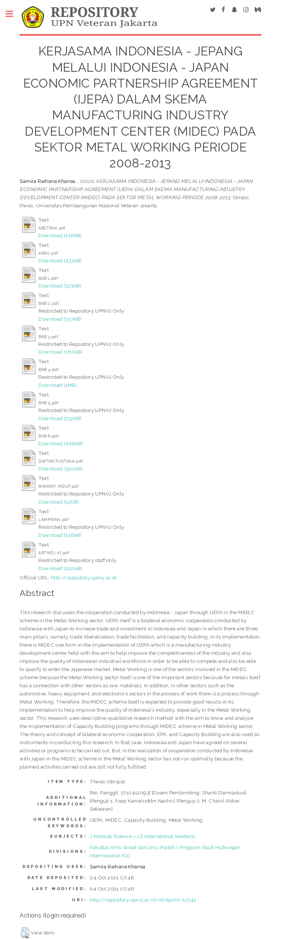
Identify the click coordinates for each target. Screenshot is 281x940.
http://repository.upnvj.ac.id (84, 577)
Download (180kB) (60, 352)
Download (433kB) (60, 260)
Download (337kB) (59, 319)
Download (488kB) (60, 443)
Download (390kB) (60, 468)
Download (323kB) (59, 286)
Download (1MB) (57, 385)
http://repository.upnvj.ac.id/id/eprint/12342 (143, 900)
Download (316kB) (60, 535)
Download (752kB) (59, 418)
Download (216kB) (60, 235)
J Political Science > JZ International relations (142, 836)
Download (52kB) (58, 502)
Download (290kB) (60, 568)
